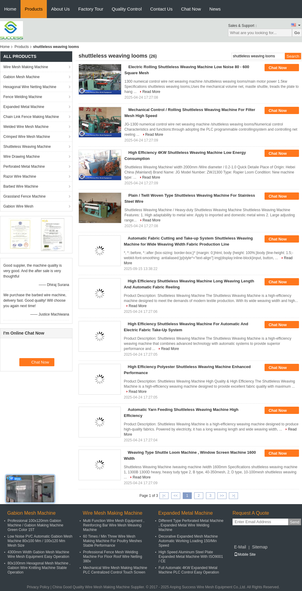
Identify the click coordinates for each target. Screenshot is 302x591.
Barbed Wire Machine (20, 186)
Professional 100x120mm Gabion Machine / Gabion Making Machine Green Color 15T (35, 525)
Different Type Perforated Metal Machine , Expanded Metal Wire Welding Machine (191, 525)
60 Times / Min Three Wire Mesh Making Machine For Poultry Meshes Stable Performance (112, 541)
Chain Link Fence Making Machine (31, 117)
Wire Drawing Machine (21, 156)
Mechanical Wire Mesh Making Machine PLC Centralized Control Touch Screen (115, 570)
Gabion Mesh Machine (21, 77)
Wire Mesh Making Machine (25, 67)
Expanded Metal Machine (23, 107)
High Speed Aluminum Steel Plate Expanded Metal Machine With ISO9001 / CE (191, 556)
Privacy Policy (38, 587)
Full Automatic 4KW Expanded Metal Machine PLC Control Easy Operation (189, 570)
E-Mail (240, 547)
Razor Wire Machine (19, 176)
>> (222, 496)
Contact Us (161, 8)
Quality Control (127, 8)
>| (233, 496)
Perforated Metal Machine (24, 166)
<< (175, 496)
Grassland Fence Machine (24, 196)
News (215, 8)
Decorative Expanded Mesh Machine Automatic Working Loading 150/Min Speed (188, 541)
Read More (151, 92)
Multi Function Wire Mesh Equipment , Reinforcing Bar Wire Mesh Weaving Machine (113, 525)
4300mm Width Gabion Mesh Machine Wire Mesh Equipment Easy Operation (38, 554)
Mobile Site (244, 554)
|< (163, 496)
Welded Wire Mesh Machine (26, 127)
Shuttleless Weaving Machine (27, 147)
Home (10, 8)
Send (294, 522)
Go (297, 32)
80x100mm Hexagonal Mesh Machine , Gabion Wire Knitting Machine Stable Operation (39, 567)
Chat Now (191, 9)
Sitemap (259, 547)
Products (34, 8)
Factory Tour (90, 8)
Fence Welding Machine (22, 97)
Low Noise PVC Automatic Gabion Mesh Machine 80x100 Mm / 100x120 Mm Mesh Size (40, 541)
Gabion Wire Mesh (18, 206)
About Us (60, 8)
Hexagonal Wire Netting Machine (29, 87)
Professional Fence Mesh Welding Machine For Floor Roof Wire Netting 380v (112, 556)
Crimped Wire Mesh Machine (26, 137)
